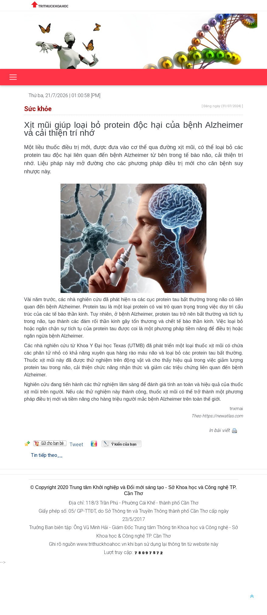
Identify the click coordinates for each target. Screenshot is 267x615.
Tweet (76, 444)
